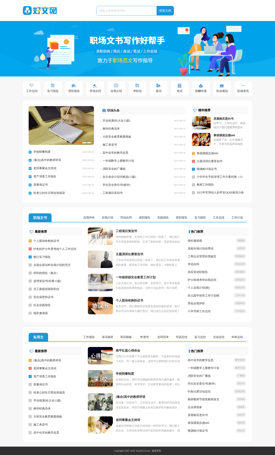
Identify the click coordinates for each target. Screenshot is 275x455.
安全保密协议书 (43, 297)
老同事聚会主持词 (44, 168)
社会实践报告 (42, 305)
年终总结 (237, 337)
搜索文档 (165, 10)
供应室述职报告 (198, 272)
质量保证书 (40, 184)
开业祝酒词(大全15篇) (116, 120)
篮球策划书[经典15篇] (47, 281)
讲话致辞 (107, 337)
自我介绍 (116, 91)
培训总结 (181, 337)
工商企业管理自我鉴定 (202, 256)
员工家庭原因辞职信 (46, 289)
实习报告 (53, 91)
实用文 (38, 337)
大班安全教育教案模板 (117, 136)
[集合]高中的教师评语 (47, 160)
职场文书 (40, 218)
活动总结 (218, 337)
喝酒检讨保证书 (207, 169)
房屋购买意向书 (198, 415)
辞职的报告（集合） (46, 273)
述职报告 (144, 217)
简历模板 (126, 337)
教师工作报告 (205, 184)
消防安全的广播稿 (114, 168)
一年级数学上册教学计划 (118, 160)
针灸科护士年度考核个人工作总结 (54, 248)
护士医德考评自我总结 (202, 279)
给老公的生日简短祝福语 (49, 192)
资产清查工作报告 (44, 176)
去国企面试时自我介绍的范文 (52, 264)
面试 (159, 91)
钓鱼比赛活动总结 (199, 391)
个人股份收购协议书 (46, 240)
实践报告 (163, 217)
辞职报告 (74, 91)
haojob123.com (143, 450)
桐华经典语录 (111, 128)
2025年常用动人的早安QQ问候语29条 (220, 192)
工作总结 (32, 91)
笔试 (180, 91)
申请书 (144, 337)
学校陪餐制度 (42, 151)
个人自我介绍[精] (199, 287)
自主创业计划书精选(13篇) (119, 176)
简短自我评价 (196, 303)
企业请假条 (195, 407)
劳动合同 (95, 91)
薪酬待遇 (201, 91)
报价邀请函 (40, 313)
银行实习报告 (42, 256)
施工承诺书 (110, 144)
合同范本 (163, 337)
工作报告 (89, 337)
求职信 (137, 91)
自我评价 (89, 217)
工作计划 (237, 217)
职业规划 (222, 91)
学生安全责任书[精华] (116, 184)
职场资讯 (243, 91)
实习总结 (200, 337)
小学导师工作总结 (199, 311)
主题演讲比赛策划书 (209, 161)
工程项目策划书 (113, 192)
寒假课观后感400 (207, 153)
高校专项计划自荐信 (201, 248)
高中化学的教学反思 (115, 152)
